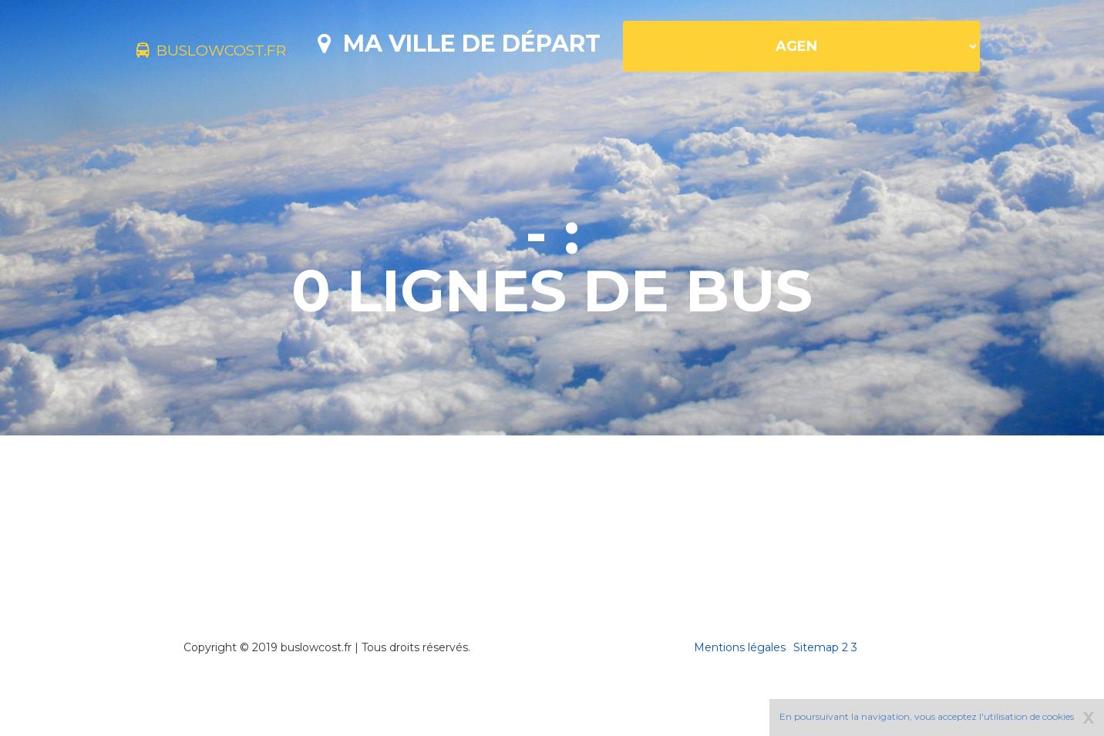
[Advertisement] (552, 570)
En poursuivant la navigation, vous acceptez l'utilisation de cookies (926, 716)
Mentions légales (740, 701)
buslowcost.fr (235, 52)
